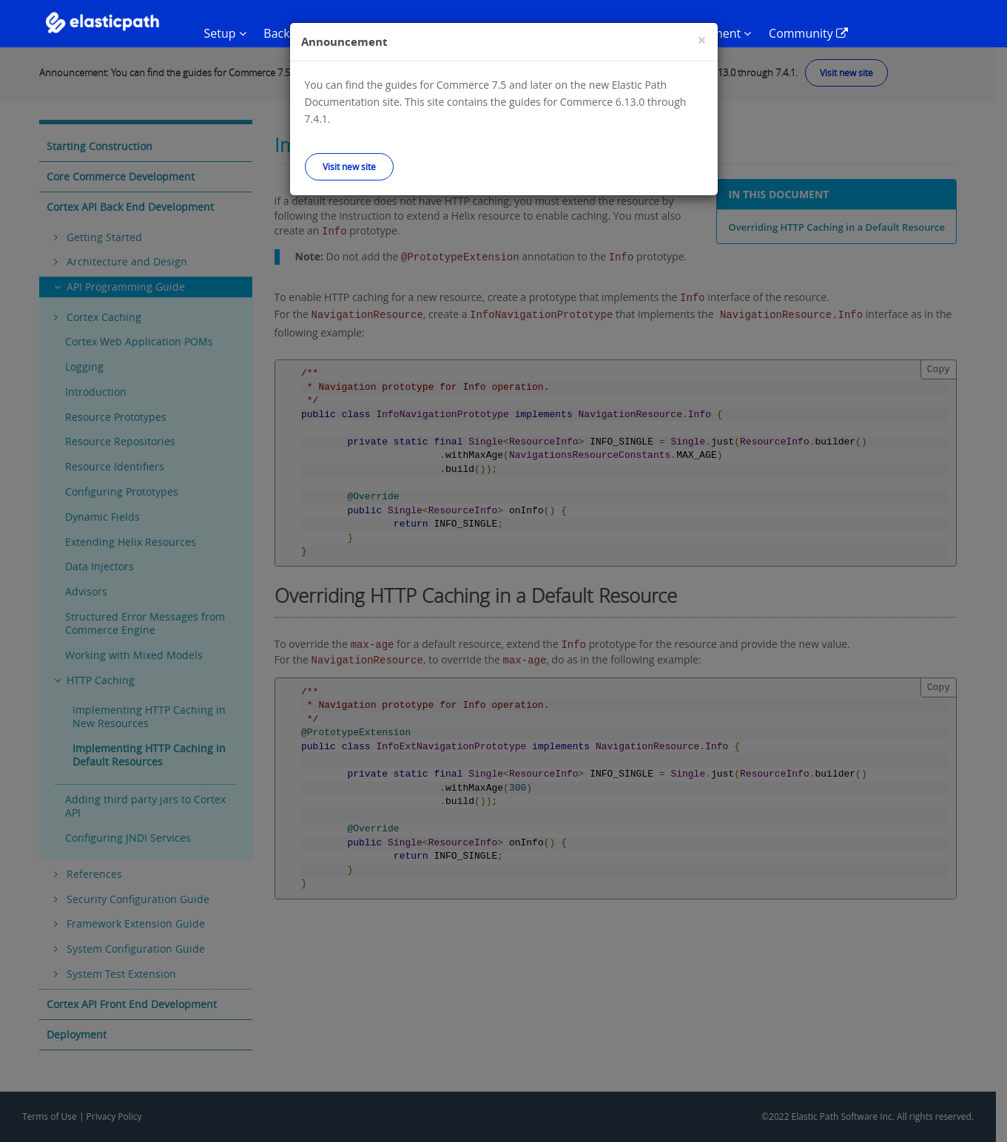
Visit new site (349, 166)
